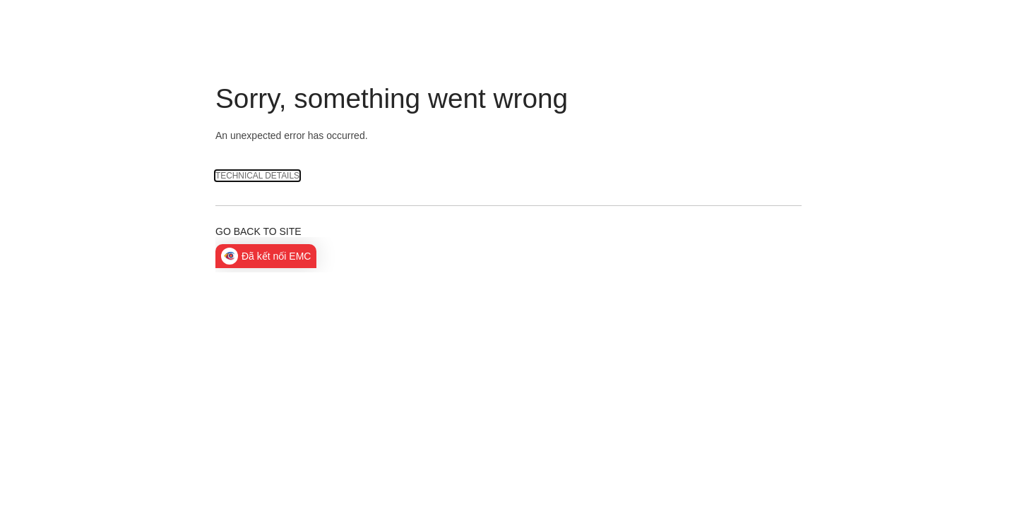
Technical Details (257, 176)
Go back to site (258, 231)
